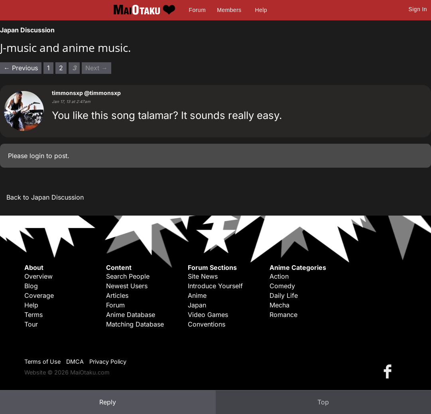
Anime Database (130, 315)
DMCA (75, 361)
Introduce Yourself (215, 286)
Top (323, 402)
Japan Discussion (27, 30)
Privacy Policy (107, 361)
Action (279, 276)
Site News (203, 276)
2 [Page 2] (61, 68)
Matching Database (135, 324)
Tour (31, 324)
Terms (33, 315)
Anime (197, 295)
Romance (283, 315)
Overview (38, 276)
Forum (197, 10)
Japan (197, 305)
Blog (31, 286)
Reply (107, 402)
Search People (128, 276)
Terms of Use (42, 361)
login (37, 156)
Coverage (39, 295)
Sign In (418, 9)
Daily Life (284, 295)
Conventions (206, 324)
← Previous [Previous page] (21, 68)
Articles (117, 295)
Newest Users (127, 286)
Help (261, 10)
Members (229, 10)
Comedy (282, 286)
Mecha (279, 305)
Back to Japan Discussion (45, 197)
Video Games (208, 315)
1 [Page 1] (48, 68)
